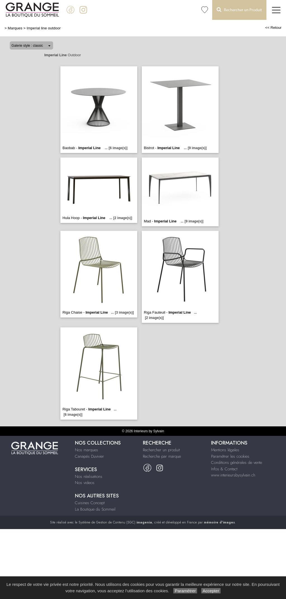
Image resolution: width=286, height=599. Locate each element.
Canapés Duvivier (89, 456)
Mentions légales (225, 450)
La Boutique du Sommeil (95, 509)
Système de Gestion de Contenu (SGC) (115, 522)
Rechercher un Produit (239, 9)
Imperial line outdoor (44, 28)
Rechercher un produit (161, 450)
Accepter (211, 590)
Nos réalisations (88, 476)
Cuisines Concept (90, 503)
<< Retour (273, 27)
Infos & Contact (224, 469)
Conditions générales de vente (236, 462)
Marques (15, 28)
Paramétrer (185, 590)
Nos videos (84, 483)
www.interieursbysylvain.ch (233, 475)
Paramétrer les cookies (230, 456)
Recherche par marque (162, 456)
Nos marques (86, 450)
